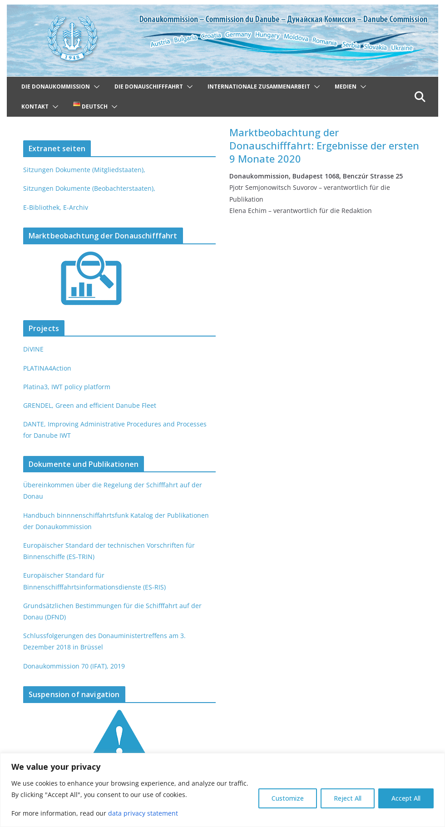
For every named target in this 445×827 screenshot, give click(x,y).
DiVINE (33, 349)
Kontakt (35, 106)
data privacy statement (139, 813)
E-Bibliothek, (41, 207)
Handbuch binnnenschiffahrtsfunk (74, 515)
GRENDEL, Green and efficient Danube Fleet (88, 405)
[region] (222, 790)
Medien (345, 86)
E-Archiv (74, 207)
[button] (95, 86)
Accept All (405, 798)
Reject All (347, 798)
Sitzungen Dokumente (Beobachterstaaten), (87, 188)
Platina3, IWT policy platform (65, 386)
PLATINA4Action (47, 368)
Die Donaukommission (55, 86)
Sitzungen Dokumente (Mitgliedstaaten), (82, 169)
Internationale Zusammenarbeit (259, 86)
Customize (288, 798)
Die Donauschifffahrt (148, 86)
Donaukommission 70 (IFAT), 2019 (73, 666)
